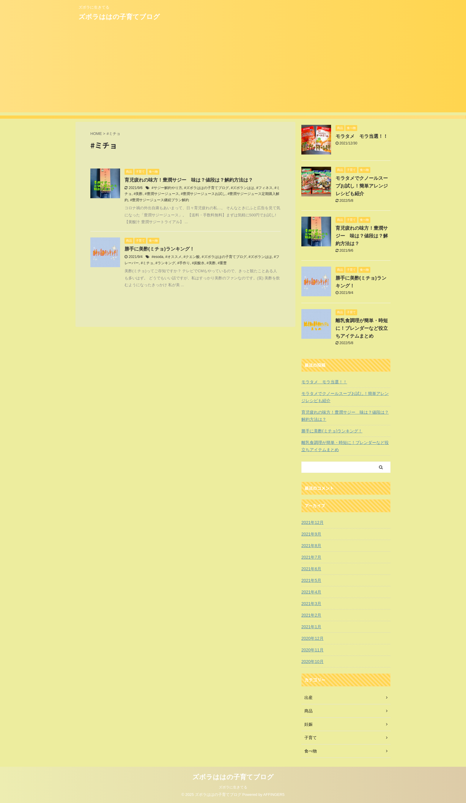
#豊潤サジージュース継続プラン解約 (159, 200)
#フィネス (264, 188)
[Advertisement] (233, 70)
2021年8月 (311, 545)
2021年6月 (311, 568)
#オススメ (173, 257)
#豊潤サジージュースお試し (203, 194)
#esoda (157, 257)
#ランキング (165, 263)
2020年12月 (312, 638)
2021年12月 (312, 522)
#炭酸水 (198, 263)
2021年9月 (311, 534)
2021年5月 (311, 580)
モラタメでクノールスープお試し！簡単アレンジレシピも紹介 (362, 186)
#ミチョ (147, 263)
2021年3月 (311, 603)
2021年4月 (311, 592)
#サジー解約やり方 (167, 188)
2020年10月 (312, 661)
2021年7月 (311, 557)
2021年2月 (311, 615)
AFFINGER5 (274, 794)
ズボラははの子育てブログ (119, 17)
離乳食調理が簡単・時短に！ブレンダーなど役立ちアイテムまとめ (362, 328)
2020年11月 (312, 650)
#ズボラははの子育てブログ (206, 188)
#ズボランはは (242, 188)
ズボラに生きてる (233, 787)
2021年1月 (311, 626)
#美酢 (138, 194)
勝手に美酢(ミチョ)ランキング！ (159, 248)
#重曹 (222, 263)
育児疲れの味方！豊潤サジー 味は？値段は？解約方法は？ (189, 179)
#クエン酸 (191, 257)
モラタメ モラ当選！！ (362, 136)
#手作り (183, 263)
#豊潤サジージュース (162, 194)
